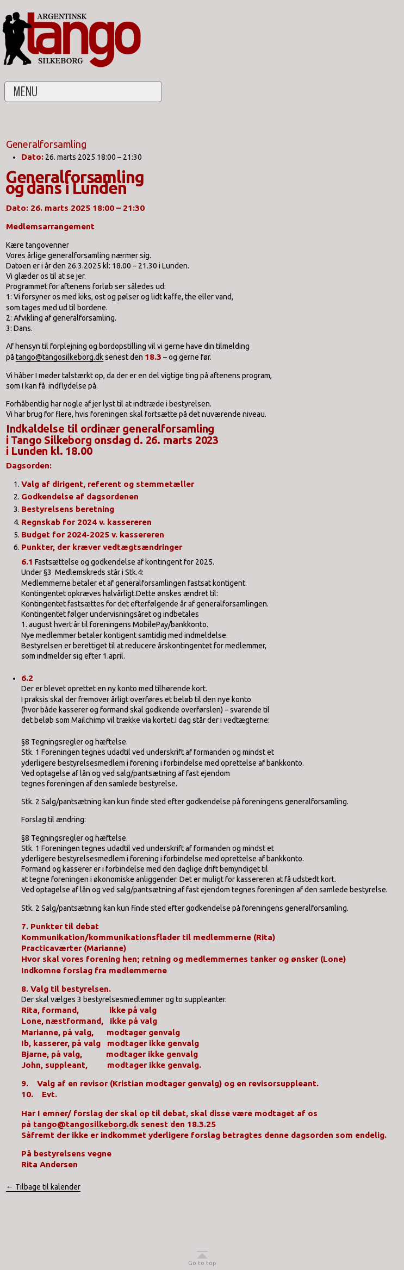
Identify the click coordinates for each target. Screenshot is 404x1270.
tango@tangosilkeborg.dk (59, 357)
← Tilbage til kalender (43, 1187)
